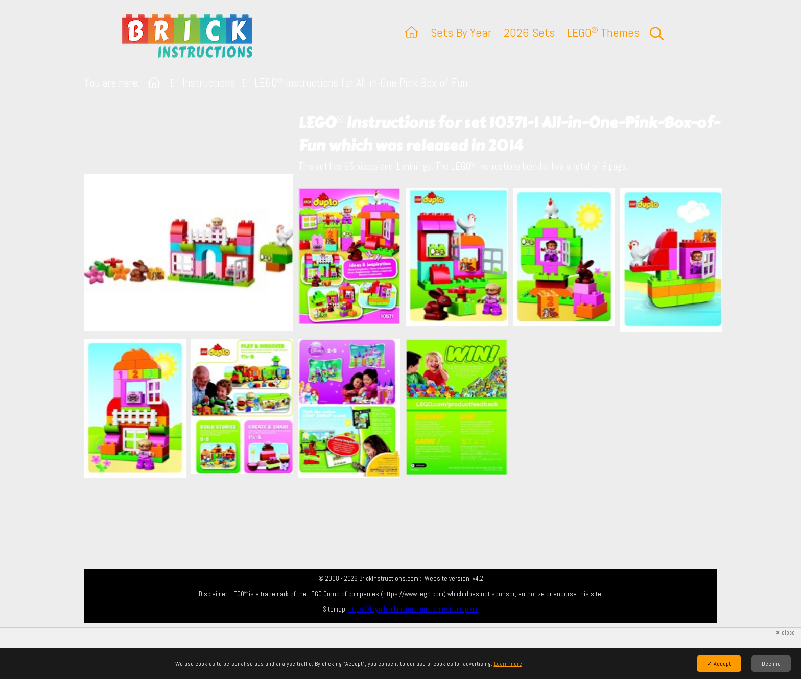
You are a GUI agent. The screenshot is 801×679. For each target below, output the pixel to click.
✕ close (785, 633)
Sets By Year (461, 32)
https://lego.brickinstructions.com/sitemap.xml (413, 609)
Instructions (208, 83)
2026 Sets (529, 32)
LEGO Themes (603, 32)
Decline (771, 664)
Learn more (508, 664)
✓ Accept (719, 664)
